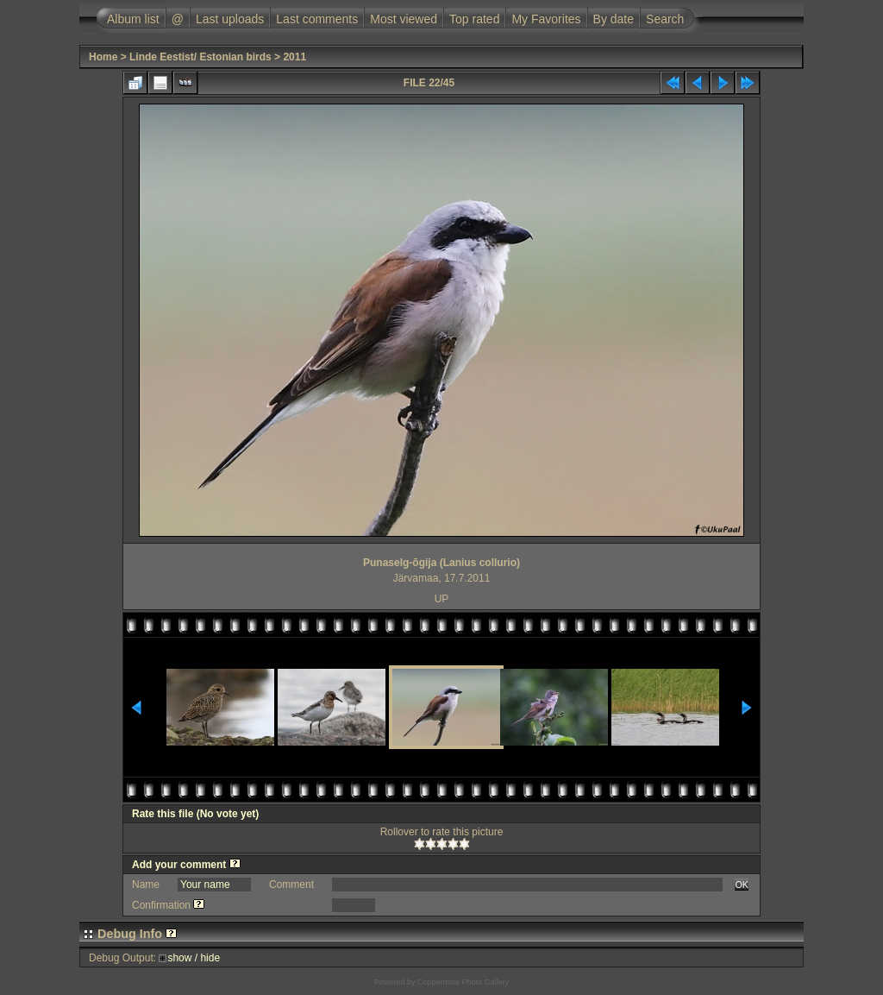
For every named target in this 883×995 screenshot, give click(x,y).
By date (613, 19)
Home (103, 57)
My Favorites (545, 19)
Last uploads (230, 19)
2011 (294, 57)
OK (741, 884)
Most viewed (403, 19)
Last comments (317, 19)
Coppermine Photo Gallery (463, 982)
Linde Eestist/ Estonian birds (200, 57)
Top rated (474, 19)
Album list (133, 19)
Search (665, 19)
